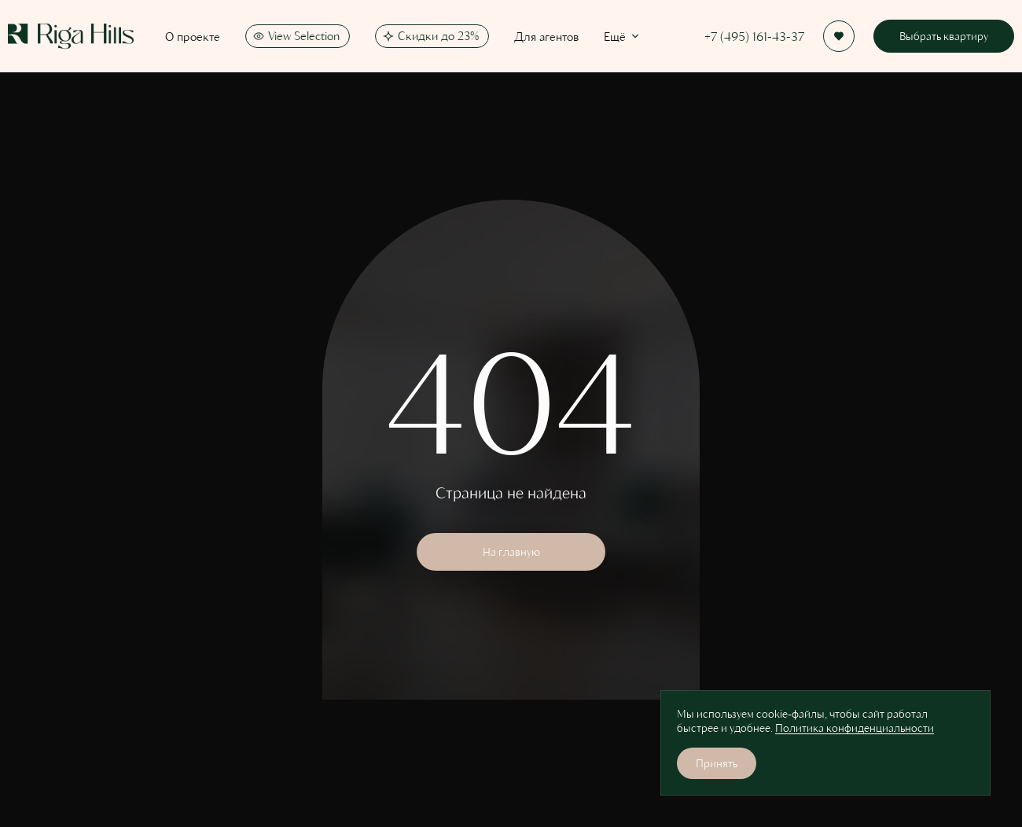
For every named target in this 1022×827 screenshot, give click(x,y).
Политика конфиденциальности (854, 727)
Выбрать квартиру (943, 35)
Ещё (623, 36)
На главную (511, 551)
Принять (716, 763)
